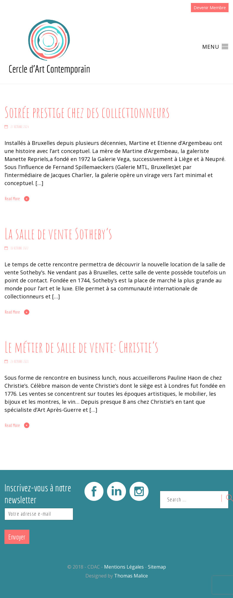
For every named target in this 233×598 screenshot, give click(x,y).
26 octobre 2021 (20, 361)
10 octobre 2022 (20, 248)
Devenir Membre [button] (210, 7)
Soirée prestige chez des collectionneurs (87, 112)
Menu (215, 46)
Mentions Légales (124, 567)
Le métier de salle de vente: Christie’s (81, 346)
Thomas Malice (131, 575)
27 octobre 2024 (20, 127)
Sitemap (157, 567)
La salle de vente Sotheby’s (58, 233)
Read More (12, 198)
